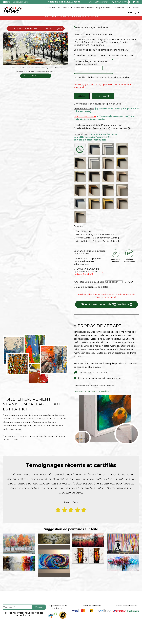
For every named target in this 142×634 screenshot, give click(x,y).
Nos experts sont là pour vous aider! (92, 332)
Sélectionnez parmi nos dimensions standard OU (101, 50)
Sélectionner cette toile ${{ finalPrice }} (106, 246)
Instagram (127, 603)
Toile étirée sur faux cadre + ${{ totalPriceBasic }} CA (104, 129)
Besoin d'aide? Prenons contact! (35, 76)
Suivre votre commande (100, 2)
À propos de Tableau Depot (17, 595)
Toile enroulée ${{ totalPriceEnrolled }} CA (98, 125)
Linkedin (127, 610)
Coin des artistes (11, 599)
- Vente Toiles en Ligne (32, 628)
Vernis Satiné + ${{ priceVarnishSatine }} (97, 182)
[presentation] (23, 566)
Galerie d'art (67, 8)
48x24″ (81, 96)
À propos (12, 587)
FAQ (5, 604)
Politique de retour (61, 608)
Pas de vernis (82, 172)
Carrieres (7, 608)
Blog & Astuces (103, 8)
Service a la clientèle (72, 587)
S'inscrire (39, 549)
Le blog (6, 612)
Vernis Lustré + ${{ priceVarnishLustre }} (97, 179)
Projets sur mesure (61, 595)
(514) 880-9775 (120, 2)
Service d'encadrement (84, 8)
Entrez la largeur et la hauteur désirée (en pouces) (92, 62)
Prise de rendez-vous (121, 8)
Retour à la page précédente (91, 27)
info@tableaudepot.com (126, 616)
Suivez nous (126, 587)
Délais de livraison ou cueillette (91, 228)
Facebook (127, 596)
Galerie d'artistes (52, 8)
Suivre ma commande (62, 599)
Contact (135, 8)
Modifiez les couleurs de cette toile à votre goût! (35, 28)
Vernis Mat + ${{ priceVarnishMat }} (94, 175)
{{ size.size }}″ (103, 96)
